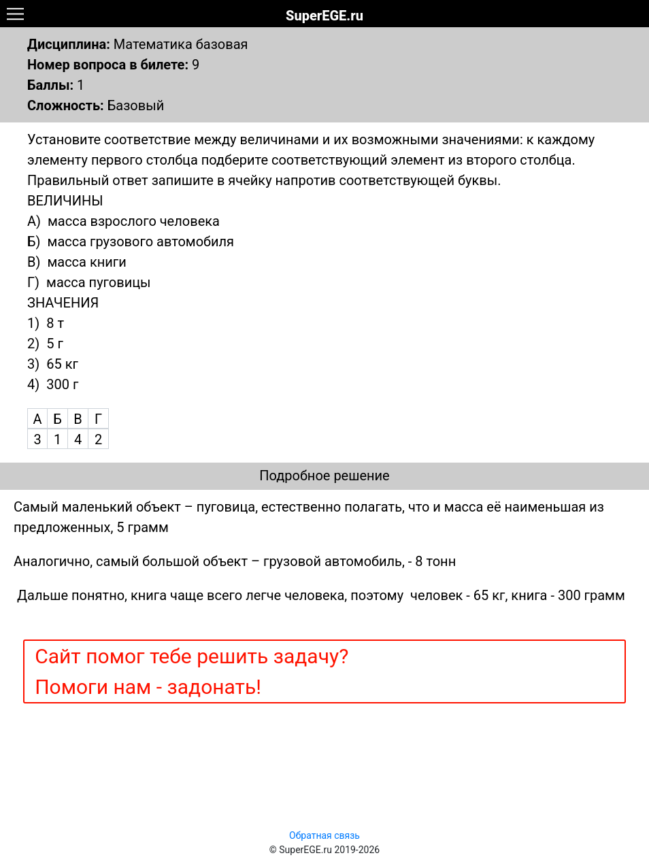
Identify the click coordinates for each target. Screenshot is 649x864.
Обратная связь (324, 835)
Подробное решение (324, 475)
